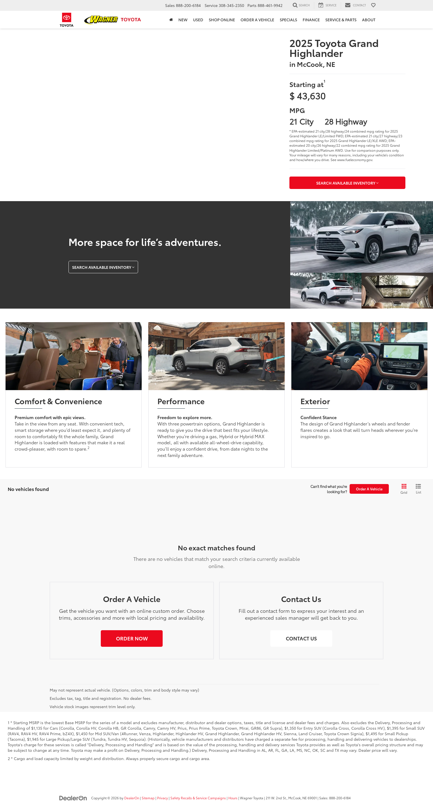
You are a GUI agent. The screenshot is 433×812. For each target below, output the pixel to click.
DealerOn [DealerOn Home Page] (131, 797)
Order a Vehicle (257, 19)
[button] (132, 638)
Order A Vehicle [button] (369, 488)
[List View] (418, 489)
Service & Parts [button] (341, 19)
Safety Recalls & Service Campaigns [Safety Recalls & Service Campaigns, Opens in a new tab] (198, 797)
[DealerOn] (73, 797)
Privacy (162, 797)
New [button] (183, 19)
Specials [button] (288, 19)
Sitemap (148, 797)
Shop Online (222, 19)
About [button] (368, 19)
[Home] (171, 19)
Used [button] (198, 19)
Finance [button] (311, 19)
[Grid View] (402, 489)
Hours (232, 797)
